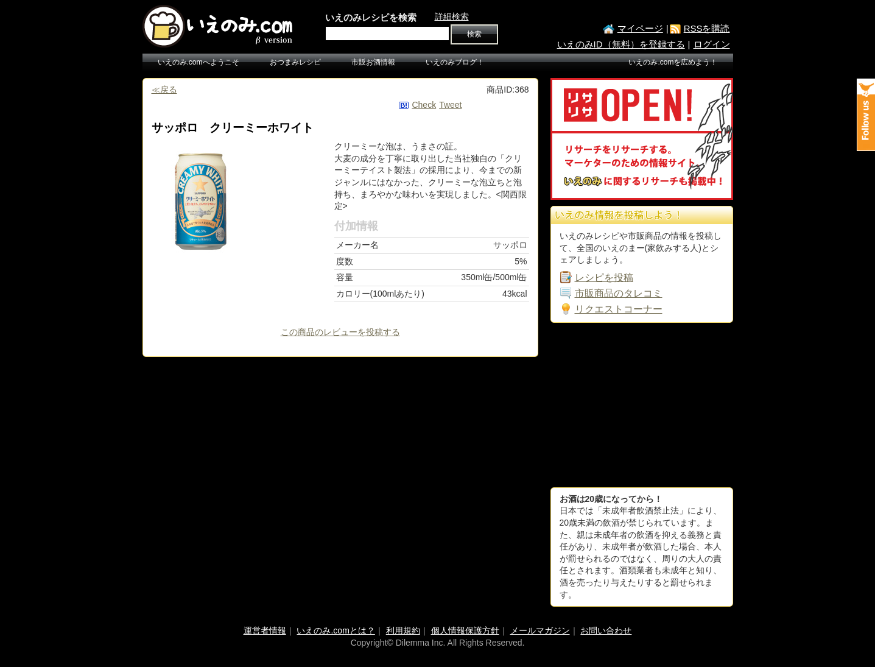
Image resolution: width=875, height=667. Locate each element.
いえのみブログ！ (455, 62)
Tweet (450, 105)
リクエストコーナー (618, 309)
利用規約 (403, 630)
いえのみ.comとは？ (335, 630)
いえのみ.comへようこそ (198, 62)
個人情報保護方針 (465, 630)
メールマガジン (540, 630)
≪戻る (164, 89)
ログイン (712, 44)
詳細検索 (452, 16)
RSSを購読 (707, 28)
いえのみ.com (218, 26)
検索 (474, 34)
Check (424, 105)
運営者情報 (265, 630)
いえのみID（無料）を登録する (621, 44)
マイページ (640, 28)
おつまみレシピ (295, 62)
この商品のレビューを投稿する (340, 332)
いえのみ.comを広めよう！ (672, 62)
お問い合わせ (605, 630)
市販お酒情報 (373, 62)
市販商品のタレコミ (618, 293)
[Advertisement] (641, 405)
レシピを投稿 (604, 277)
